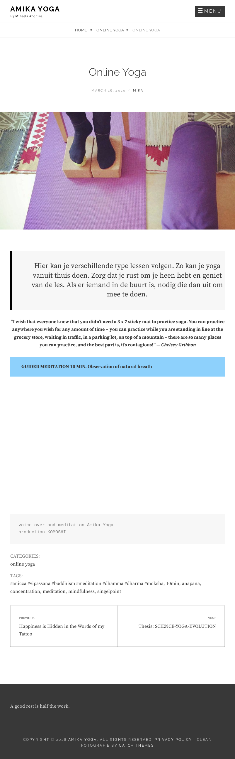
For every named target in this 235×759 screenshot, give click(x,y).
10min (172, 583)
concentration (25, 591)
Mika (138, 90)
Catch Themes (136, 745)
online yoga (110, 30)
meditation (54, 591)
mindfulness (81, 591)
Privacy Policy (173, 740)
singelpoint (109, 591)
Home (81, 30)
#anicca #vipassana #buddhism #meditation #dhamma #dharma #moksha (87, 583)
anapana (191, 583)
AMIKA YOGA (35, 9)
